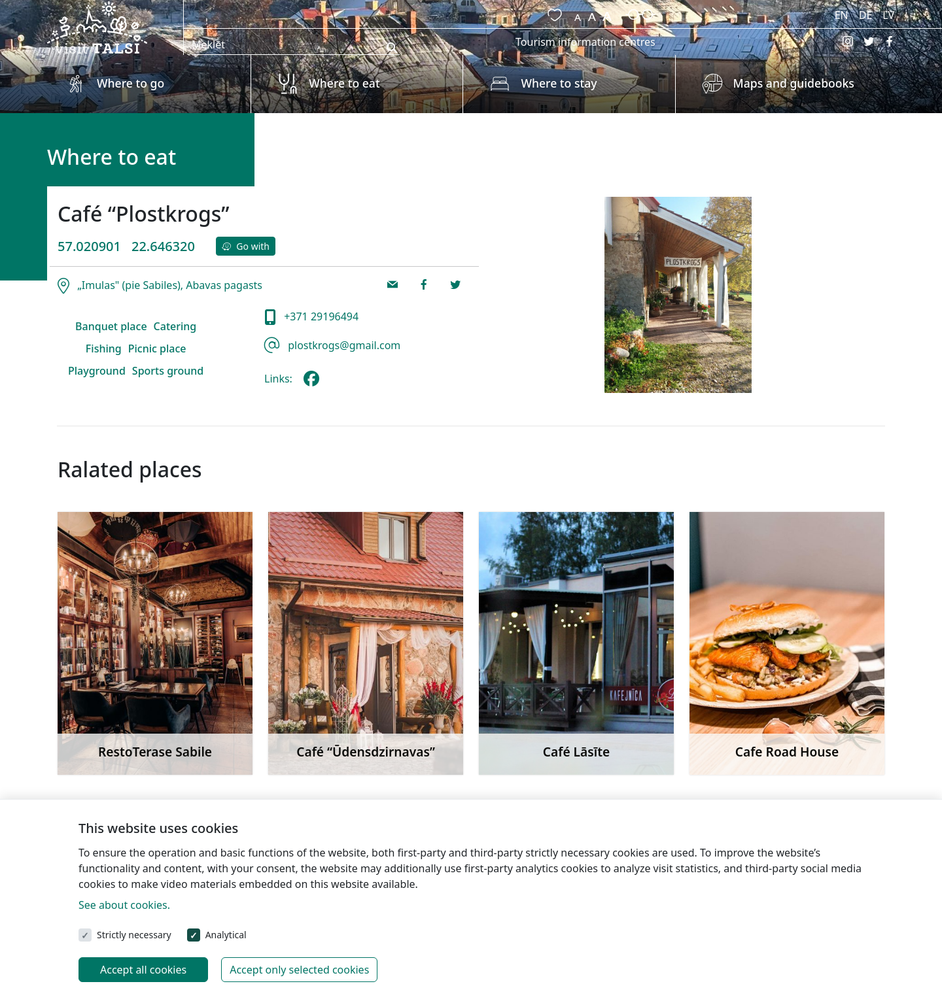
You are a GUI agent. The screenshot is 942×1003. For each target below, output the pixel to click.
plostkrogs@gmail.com (342, 345)
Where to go (130, 83)
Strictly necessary (134, 934)
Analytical (226, 934)
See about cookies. (124, 905)
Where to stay (559, 83)
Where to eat (344, 83)
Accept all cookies (143, 969)
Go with (246, 246)
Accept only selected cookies (299, 969)
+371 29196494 (319, 316)
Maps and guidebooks (793, 83)
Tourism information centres (585, 42)
